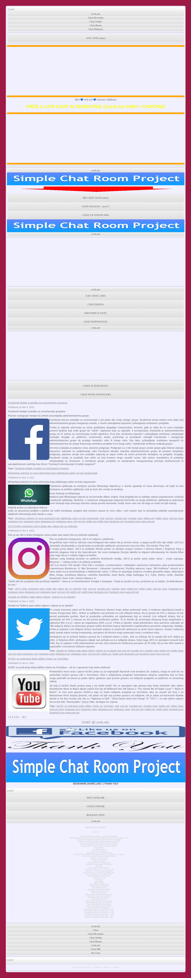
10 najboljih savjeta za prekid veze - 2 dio (99, 912)
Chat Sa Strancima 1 (99, 892)
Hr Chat (95, 953)
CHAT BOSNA (96, 304)
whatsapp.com (48, 521)
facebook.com (117, 521)
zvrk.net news (176, 518)
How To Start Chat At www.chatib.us (99, 906)
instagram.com (15, 521)
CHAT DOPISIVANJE (96, 321)
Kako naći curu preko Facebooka (99, 896)
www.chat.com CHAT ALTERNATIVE (99, 874)
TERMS (116, 967)
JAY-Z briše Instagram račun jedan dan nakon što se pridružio (42, 526)
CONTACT (97, 967)
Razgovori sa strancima (99, 859)
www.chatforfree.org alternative (99, 876)
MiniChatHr (99, 848)
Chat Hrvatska (99, 882)
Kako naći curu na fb (99, 899)
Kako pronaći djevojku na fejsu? (99, 897)
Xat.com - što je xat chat (99, 858)
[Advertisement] (96, 71)
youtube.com (120, 518)
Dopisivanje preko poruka (99, 886)
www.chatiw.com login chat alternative (99, 902)
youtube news (135, 518)
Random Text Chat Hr (99, 851)
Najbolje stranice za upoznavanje (99, 863)
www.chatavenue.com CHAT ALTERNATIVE (99, 873)
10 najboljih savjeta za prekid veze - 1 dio (99, 914)
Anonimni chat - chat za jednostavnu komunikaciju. (99, 846)
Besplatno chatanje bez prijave (99, 889)
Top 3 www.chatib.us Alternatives (99, 904)
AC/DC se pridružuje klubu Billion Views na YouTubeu (38, 658)
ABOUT (89, 967)
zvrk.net (95, 14)
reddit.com (91, 521)
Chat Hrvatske (96, 17)
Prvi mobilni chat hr (99, 849)
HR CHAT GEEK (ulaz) (96, 197)
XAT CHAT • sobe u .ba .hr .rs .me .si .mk (98, 869)
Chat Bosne (96, 25)
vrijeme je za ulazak (106, 650)
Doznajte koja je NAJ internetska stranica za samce (99, 844)
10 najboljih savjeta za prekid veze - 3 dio (99, 911)
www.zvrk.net (148, 521)
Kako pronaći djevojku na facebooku (99, 901)
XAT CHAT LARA (96, 295)
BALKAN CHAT (96, 815)
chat (102, 518)
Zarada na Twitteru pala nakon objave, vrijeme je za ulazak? (42, 596)
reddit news (103, 521)
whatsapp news (64, 521)
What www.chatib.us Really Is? (99, 907)
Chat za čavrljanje (99, 861)
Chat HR (95, 949)
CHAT (11, 9)
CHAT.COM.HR (96, 806)
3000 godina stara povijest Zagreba (99, 853)
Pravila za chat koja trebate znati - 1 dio (99, 917)
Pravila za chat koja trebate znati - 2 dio (99, 916)
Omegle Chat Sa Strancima (99, 891)
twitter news (162, 518)
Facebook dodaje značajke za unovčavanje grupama (37, 402)
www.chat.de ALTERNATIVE (99, 868)
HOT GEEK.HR (95, 797)
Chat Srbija (99, 881)
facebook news (132, 521)
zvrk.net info (79, 521)
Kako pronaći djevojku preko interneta (99, 894)
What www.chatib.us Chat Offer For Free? (99, 909)
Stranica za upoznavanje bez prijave (99, 864)
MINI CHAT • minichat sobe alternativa (99, 871)
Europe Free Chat (99, 878)
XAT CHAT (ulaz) (95, 38)
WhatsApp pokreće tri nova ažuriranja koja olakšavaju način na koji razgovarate (53, 473)
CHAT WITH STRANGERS (95, 394)
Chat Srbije (96, 21)
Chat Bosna (99, 879)
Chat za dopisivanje (99, 887)
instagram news (32, 521)
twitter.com (149, 518)
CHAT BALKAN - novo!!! (96, 206)
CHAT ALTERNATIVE (95, 386)
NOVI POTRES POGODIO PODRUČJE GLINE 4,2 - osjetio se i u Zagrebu (98, 854)
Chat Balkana (95, 29)
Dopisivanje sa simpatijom (99, 884)
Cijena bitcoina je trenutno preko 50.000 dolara (99, 856)
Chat (95, 930)
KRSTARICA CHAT (96, 313)
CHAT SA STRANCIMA (95, 215)
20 (23, 717)
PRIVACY (107, 967)
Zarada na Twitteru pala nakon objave (75, 650)
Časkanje (99, 866)
